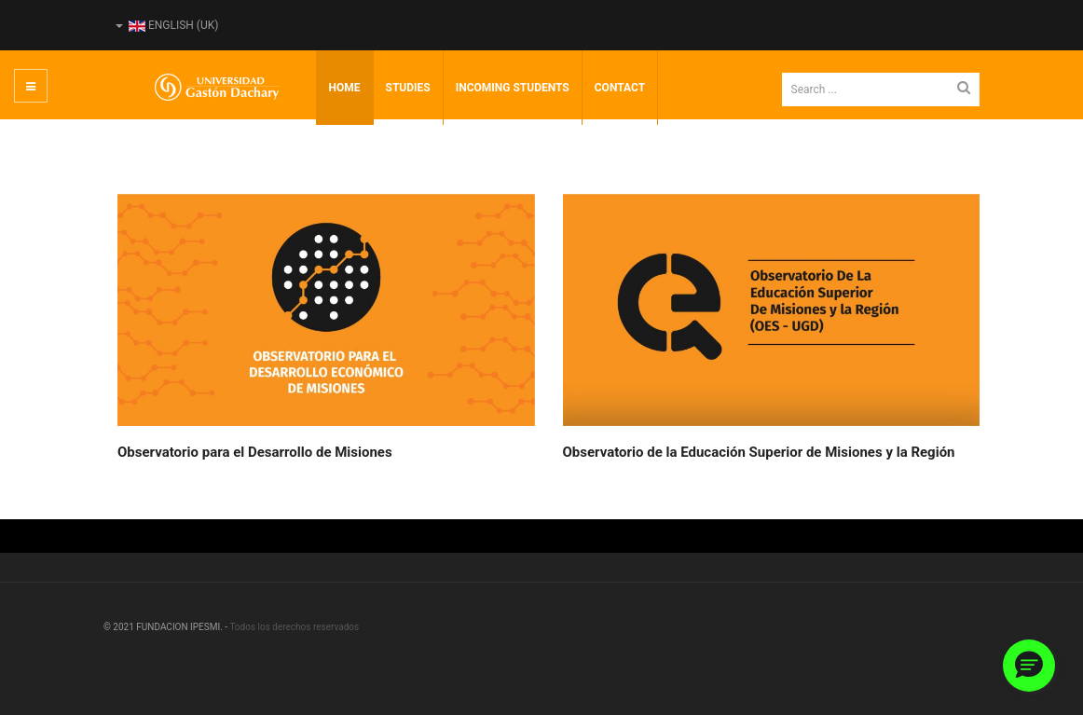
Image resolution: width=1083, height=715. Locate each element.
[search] (881, 89)
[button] (1029, 665)
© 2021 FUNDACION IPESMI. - (166, 627)
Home (345, 87)
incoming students (512, 87)
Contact (620, 87)
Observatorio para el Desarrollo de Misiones (254, 452)
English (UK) (167, 25)
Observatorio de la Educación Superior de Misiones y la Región (759, 452)
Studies (408, 87)
